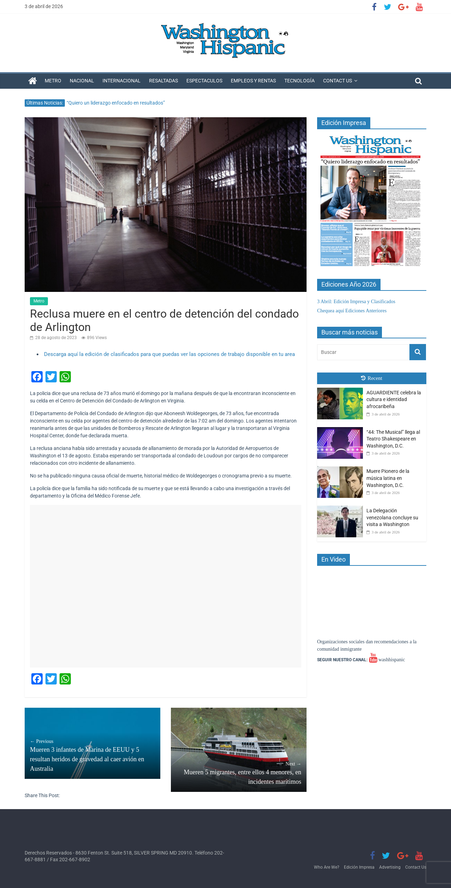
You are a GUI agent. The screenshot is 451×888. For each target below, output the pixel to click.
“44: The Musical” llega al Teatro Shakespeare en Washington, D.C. (393, 439)
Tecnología (299, 80)
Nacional (82, 80)
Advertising (390, 867)
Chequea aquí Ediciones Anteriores (352, 310)
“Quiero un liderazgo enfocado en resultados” (116, 103)
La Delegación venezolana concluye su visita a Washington (392, 517)
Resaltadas (163, 80)
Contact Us (337, 80)
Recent (371, 378)
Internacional (122, 80)
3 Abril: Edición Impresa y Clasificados (356, 301)
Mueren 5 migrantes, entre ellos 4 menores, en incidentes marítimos (238, 772)
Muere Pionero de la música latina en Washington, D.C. (387, 478)
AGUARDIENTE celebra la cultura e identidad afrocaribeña (393, 399)
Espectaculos (204, 80)
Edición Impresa (359, 867)
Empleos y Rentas (253, 80)
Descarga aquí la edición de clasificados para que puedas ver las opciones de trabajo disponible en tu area (169, 354)
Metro (53, 80)
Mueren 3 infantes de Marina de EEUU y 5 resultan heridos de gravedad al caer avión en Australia (92, 755)
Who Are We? (326, 867)
